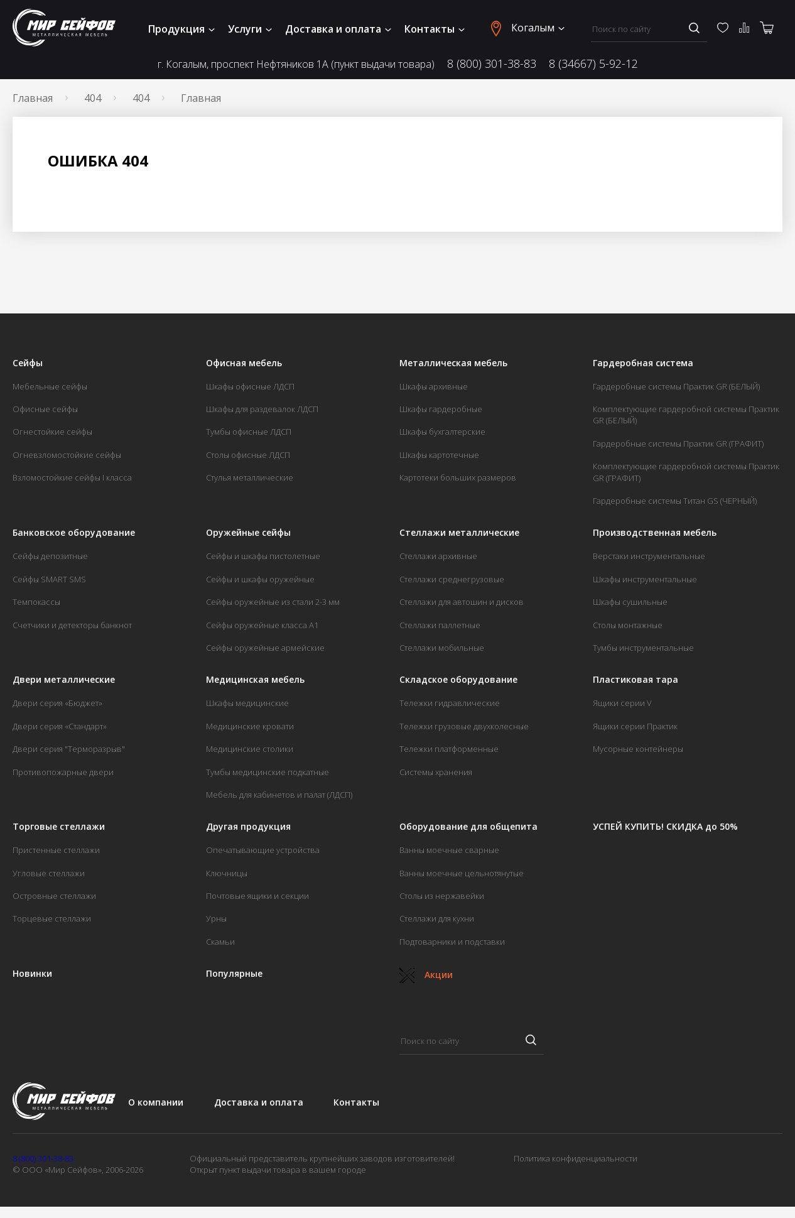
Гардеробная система (643, 363)
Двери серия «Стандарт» (60, 726)
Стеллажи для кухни (436, 918)
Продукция (181, 29)
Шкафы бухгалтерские (442, 431)
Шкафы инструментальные (645, 579)
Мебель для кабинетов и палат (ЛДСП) (279, 794)
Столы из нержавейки (441, 895)
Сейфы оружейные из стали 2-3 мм (273, 601)
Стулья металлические (249, 477)
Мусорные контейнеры (638, 748)
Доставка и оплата (338, 29)
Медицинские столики (249, 748)
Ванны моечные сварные (449, 850)
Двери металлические (64, 679)
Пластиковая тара (635, 679)
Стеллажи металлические (459, 532)
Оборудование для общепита (468, 826)
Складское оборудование (458, 679)
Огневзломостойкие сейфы (67, 454)
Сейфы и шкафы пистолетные (263, 556)
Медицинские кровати (250, 726)
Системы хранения (435, 772)
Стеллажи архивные (438, 556)
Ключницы (226, 873)
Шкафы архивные (433, 386)
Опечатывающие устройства (263, 850)
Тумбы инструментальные (643, 647)
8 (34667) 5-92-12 (593, 63)
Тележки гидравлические (449, 703)
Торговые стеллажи (59, 826)
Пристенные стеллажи (56, 850)
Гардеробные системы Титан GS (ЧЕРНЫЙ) (675, 500)
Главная (33, 98)
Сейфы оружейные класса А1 (262, 625)
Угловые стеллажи (49, 873)
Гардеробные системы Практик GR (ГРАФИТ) (678, 443)
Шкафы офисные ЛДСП (250, 386)
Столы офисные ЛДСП (248, 454)
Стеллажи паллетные (439, 625)
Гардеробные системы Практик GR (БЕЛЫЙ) (676, 386)
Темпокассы (36, 601)
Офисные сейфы (45, 409)
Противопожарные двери (63, 772)
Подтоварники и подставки (452, 941)
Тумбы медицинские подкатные (267, 772)
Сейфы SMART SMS (49, 579)
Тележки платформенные (449, 748)
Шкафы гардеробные (440, 409)
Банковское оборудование (74, 532)
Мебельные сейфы (50, 386)
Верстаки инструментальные (649, 556)
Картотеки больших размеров (457, 477)
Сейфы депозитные (50, 556)
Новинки (32, 973)
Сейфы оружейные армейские (265, 647)
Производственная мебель (655, 532)
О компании (155, 1102)
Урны (216, 918)
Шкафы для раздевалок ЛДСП (262, 409)
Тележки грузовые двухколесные (464, 726)
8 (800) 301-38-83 (491, 63)
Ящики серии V (622, 703)
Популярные (234, 973)
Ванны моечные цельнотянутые (461, 873)
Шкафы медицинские (247, 703)
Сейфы (28, 363)
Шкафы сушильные (630, 601)
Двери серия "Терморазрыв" (69, 748)
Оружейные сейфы (248, 532)
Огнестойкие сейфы (52, 431)
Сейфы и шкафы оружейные (260, 579)
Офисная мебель (244, 363)
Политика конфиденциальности (575, 1158)
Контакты (434, 29)
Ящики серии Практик (635, 726)
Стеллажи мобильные (441, 647)
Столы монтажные (627, 625)
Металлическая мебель (453, 363)
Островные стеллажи (54, 895)
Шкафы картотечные (439, 454)
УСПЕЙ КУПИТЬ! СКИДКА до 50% (665, 826)
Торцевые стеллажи (52, 918)
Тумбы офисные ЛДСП (248, 431)
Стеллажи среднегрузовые (451, 579)
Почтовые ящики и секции (257, 895)
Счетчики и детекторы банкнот (72, 625)
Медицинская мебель (255, 679)
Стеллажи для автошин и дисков (461, 601)
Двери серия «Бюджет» (57, 703)
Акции (426, 975)
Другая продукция (248, 826)
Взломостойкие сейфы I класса (72, 477)
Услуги (250, 29)
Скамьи (220, 941)
